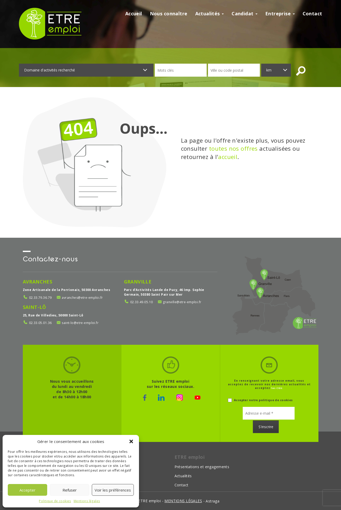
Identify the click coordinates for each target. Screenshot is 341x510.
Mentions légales (87, 501)
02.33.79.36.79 (40, 297)
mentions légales (183, 500)
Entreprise (280, 13)
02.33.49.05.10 (141, 302)
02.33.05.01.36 (40, 323)
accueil (227, 157)
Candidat (245, 13)
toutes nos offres (233, 148)
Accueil (133, 13)
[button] (131, 441)
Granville (138, 282)
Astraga (212, 501)
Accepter (27, 490)
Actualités (209, 13)
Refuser (69, 490)
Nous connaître (168, 13)
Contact (312, 13)
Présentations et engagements (202, 466)
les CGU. (277, 388)
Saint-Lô (34, 307)
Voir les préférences (113, 490)
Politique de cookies (55, 501)
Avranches (37, 282)
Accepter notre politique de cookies (260, 400)
